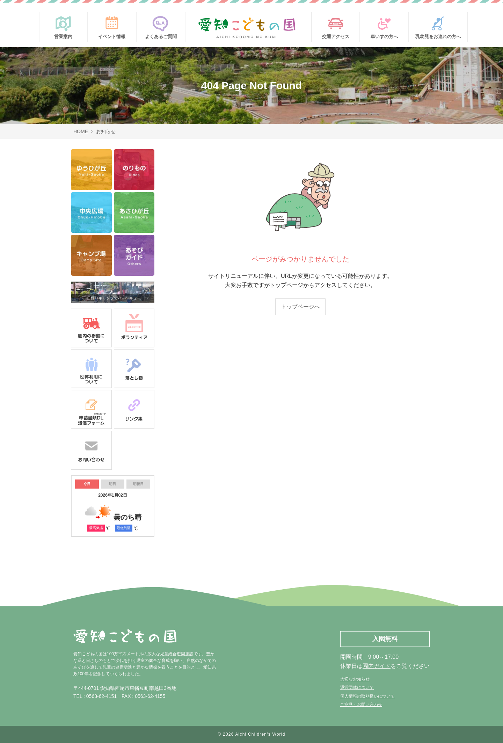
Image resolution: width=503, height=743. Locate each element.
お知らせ (106, 131)
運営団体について (357, 687)
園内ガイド (377, 666)
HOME (80, 131)
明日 (112, 484)
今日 (86, 484)
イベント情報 (111, 25)
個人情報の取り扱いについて (367, 696)
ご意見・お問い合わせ (361, 704)
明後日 (138, 484)
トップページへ (300, 307)
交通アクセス (335, 25)
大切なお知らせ (355, 679)
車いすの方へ (384, 25)
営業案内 (63, 25)
